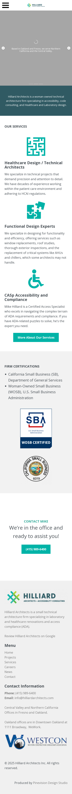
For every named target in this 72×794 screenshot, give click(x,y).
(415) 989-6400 (25, 693)
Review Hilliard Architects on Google (29, 636)
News (8, 672)
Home (8, 652)
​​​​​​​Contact (9, 677)
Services (10, 662)
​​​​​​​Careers (10, 667)
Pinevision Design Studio (50, 783)
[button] (3, 48)
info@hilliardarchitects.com (34, 698)
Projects (10, 657)
